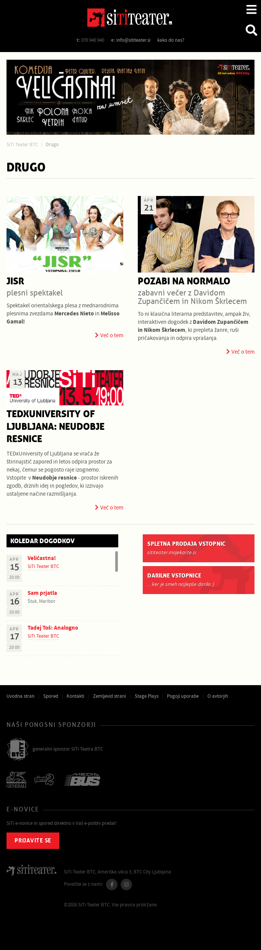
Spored (50, 696)
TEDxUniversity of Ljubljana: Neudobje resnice (55, 426)
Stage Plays (146, 696)
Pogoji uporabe (183, 696)
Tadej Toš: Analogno (53, 628)
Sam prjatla (42, 593)
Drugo (52, 145)
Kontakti (75, 696)
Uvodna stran (20, 696)
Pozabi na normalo (184, 281)
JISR (15, 281)
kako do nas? (170, 40)
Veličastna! (42, 558)
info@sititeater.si (133, 40)
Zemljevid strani (109, 696)
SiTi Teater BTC (22, 145)
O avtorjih (217, 696)
